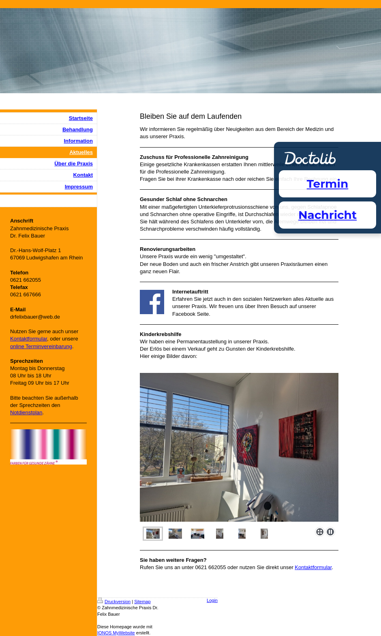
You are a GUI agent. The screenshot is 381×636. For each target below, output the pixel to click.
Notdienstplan (26, 412)
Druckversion (114, 601)
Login (212, 600)
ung (67, 346)
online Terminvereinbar (36, 346)
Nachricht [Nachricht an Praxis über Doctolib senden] (327, 215)
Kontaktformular (313, 567)
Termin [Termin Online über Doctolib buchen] (328, 184)
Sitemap (142, 601)
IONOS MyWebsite (116, 632)
